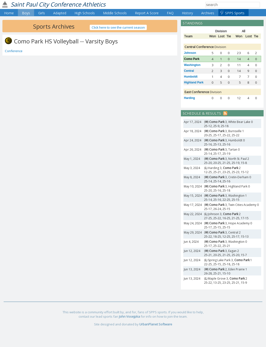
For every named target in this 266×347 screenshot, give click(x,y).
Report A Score (147, 13)
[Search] (232, 5)
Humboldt (191, 76)
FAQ (170, 13)
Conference (13, 51)
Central (189, 71)
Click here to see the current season (118, 27)
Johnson (190, 53)
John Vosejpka (129, 316)
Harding (189, 98)
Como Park (191, 59)
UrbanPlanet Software (155, 324)
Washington (192, 65)
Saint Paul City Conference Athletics (58, 4)
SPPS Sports (234, 13)
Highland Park (194, 82)
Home (9, 13)
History (187, 13)
